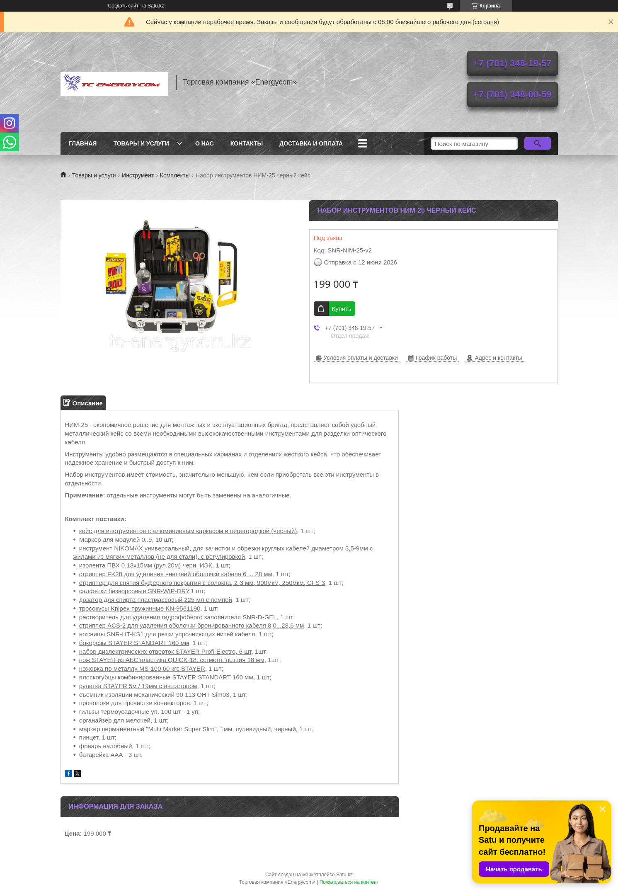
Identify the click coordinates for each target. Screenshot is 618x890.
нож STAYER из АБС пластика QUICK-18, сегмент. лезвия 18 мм (171, 659)
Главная (83, 143)
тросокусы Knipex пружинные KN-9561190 (140, 608)
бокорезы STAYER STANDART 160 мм (134, 642)
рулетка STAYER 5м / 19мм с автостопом (138, 685)
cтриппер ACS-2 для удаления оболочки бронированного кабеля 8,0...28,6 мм (191, 625)
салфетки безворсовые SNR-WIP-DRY (134, 590)
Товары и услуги (141, 143)
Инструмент (138, 175)
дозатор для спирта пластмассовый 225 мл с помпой (155, 599)
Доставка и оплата (311, 143)
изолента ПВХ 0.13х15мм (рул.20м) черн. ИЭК (145, 565)
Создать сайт (123, 6)
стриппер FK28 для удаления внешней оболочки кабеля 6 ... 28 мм (175, 573)
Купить (341, 308)
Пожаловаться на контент (349, 882)
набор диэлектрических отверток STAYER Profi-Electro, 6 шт (165, 651)
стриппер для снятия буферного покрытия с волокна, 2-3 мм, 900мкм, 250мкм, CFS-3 (202, 582)
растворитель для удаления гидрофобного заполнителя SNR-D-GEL (178, 617)
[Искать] (537, 143)
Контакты (246, 143)
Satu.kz (344, 875)
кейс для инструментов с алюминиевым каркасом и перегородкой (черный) (188, 530)
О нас (204, 143)
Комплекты (175, 175)
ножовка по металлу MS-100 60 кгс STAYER (142, 668)
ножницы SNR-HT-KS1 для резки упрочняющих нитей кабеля (167, 634)
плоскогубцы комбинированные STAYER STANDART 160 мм (166, 677)
